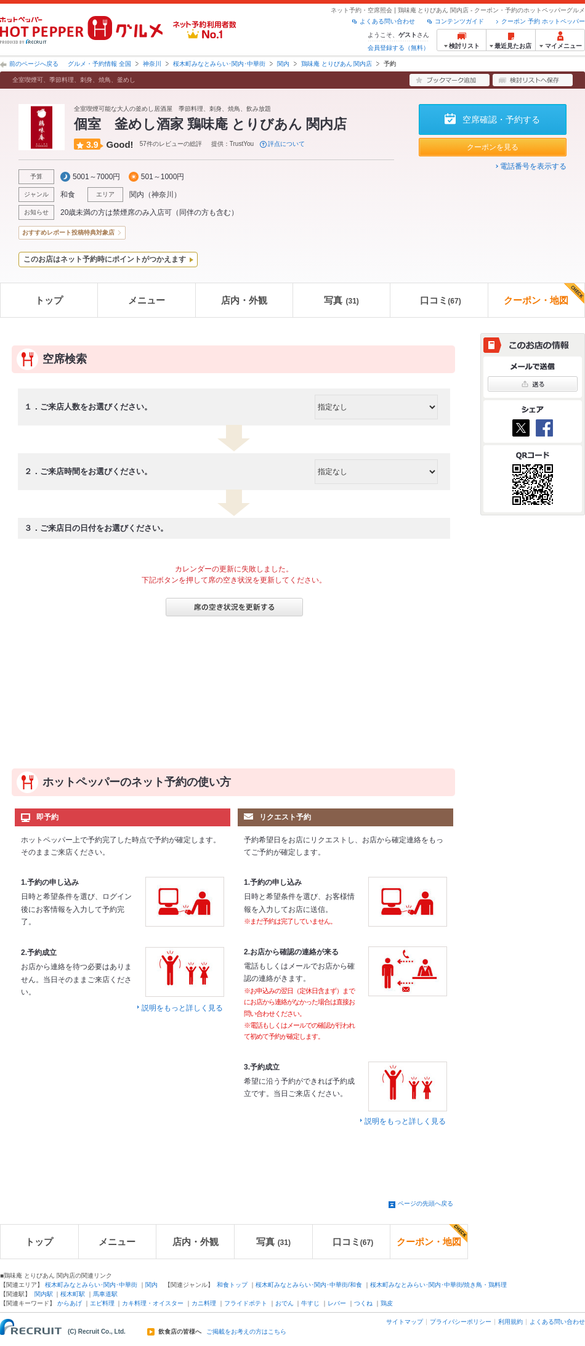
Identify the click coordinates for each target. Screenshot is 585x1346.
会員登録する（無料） (398, 47)
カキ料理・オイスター (153, 1303)
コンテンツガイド (459, 21)
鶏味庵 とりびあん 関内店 (337, 63)
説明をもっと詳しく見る (182, 1008)
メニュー (146, 300)
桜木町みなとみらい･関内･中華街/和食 (309, 1284)
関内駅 (43, 1294)
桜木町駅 (72, 1294)
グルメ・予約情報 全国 (99, 63)
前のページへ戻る (33, 63)
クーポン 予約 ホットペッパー (543, 21)
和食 (67, 194)
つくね (363, 1303)
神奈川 (152, 63)
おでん (284, 1303)
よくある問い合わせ (387, 21)
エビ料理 (102, 1303)
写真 (341, 300)
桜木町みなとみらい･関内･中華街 (219, 63)
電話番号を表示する (533, 166)
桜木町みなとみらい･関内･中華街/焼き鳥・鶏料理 (438, 1284)
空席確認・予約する (501, 119)
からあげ (69, 1303)
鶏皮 (387, 1303)
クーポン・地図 (544, 294)
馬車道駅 (105, 1294)
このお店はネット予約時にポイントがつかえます (104, 259)
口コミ (440, 300)
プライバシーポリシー (460, 1321)
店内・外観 (244, 300)
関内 (283, 63)
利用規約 (510, 1321)
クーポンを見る (492, 147)
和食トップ (232, 1284)
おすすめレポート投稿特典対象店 (68, 232)
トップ (49, 300)
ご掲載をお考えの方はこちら (246, 1332)
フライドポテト (245, 1303)
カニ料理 (204, 1303)
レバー (337, 1303)
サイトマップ (404, 1321)
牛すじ (310, 1303)
